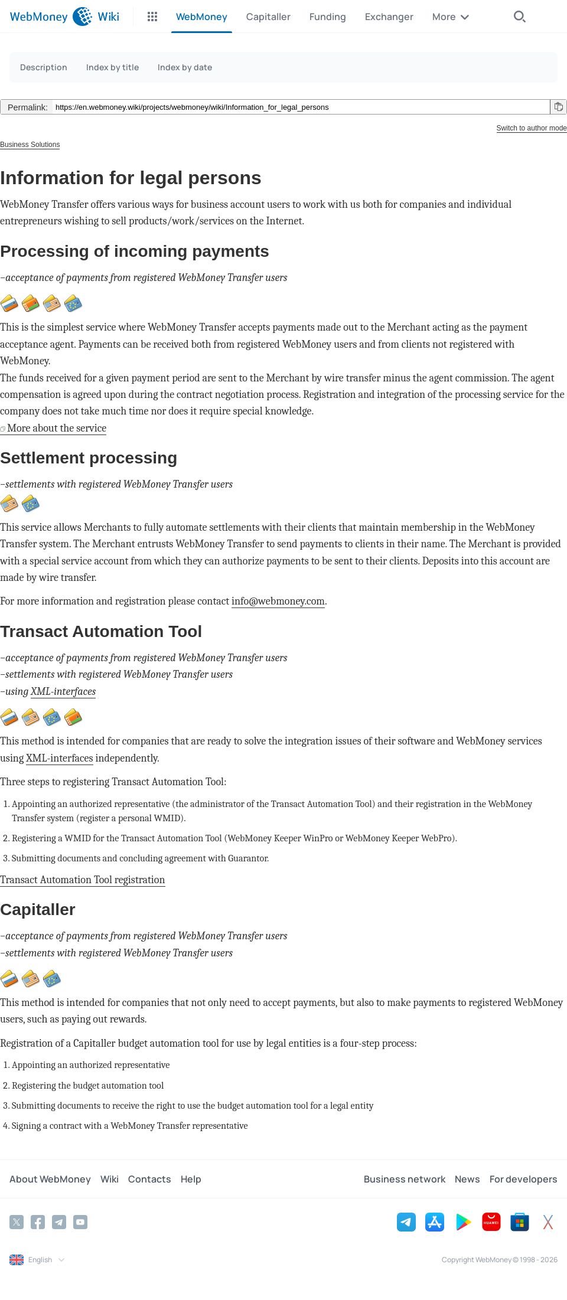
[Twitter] (16, 1222)
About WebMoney (50, 1178)
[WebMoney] (51, 16)
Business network (404, 1178)
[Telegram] (59, 1222)
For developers (524, 1178)
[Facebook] (38, 1222)
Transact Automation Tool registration (82, 880)
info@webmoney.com (278, 601)
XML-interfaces (63, 691)
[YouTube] (80, 1222)
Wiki (109, 1178)
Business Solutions (30, 145)
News (467, 1178)
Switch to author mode (532, 128)
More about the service (56, 428)
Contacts (149, 1178)
